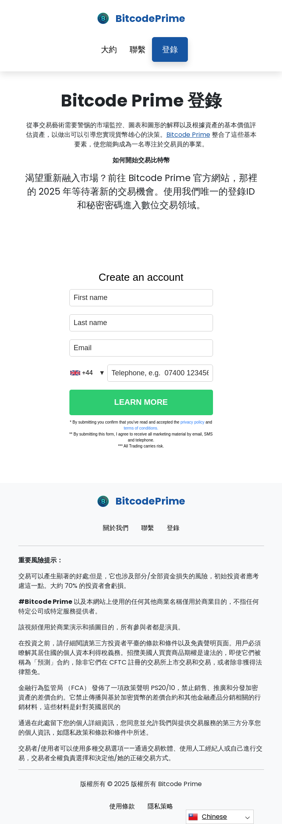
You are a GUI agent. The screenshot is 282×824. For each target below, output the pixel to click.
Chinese (207, 817)
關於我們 (115, 527)
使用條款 (122, 806)
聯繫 (138, 49)
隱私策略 (160, 806)
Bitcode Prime (188, 134)
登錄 (170, 49)
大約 (109, 49)
